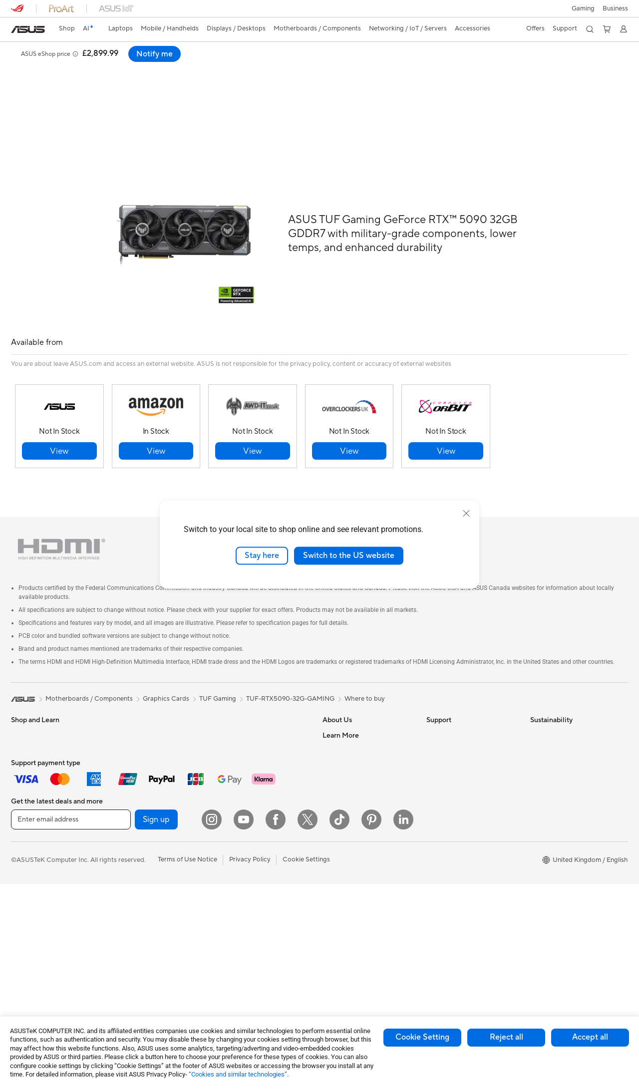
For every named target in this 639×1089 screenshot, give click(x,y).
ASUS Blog (338, 871)
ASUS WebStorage (350, 788)
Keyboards (233, 811)
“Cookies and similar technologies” (238, 1074)
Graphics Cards (137, 788)
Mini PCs (127, 728)
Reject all (506, 1037)
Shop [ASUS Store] (67, 28)
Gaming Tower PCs (39, 939)
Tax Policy (337, 825)
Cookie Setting (422, 1037)
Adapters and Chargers (252, 931)
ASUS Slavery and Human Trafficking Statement (360, 807)
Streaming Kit (237, 886)
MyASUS (439, 817)
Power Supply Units (143, 818)
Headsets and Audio (247, 841)
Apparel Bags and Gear (251, 871)
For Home (25, 728)
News (330, 758)
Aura (329, 931)
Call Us (436, 773)
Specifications (71, 68)
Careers (334, 840)
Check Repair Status (456, 713)
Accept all (590, 1037)
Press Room (340, 773)
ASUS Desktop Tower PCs (49, 924)
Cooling (126, 803)
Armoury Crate (344, 916)
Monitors (24, 879)
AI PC (330, 886)
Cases (123, 833)
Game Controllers (243, 856)
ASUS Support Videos (459, 803)
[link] (28, 29)
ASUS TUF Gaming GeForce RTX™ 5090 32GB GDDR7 (136, 52)
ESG (536, 713)
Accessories (28, 803)
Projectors (26, 894)
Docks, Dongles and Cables (257, 946)
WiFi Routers (236, 728)
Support (117, 68)
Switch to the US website (348, 555)
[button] (583, 8)
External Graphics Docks (151, 863)
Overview (24, 68)
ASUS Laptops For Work (47, 758)
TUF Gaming (217, 676)
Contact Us (339, 728)
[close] (466, 514)
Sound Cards (133, 878)
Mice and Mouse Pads (249, 826)
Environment (549, 728)
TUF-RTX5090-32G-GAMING (290, 676)
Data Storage (134, 848)
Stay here (262, 555)
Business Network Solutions (258, 766)
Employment (341, 743)
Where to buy (364, 676)
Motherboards (136, 773)
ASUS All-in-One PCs (42, 909)
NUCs (123, 713)
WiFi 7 (123, 938)
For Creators (30, 773)
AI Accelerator (135, 908)
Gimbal (227, 901)
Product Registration (457, 743)
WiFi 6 (226, 713)
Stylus (226, 916)
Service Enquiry (449, 728)
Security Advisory (452, 788)
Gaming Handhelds (39, 833)
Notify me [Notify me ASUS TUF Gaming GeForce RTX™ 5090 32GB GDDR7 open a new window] (602, 54)
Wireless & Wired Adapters (256, 781)
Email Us (439, 758)
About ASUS (341, 713)
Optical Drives (135, 893)
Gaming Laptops (35, 788)
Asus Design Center (351, 901)
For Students (30, 743)
